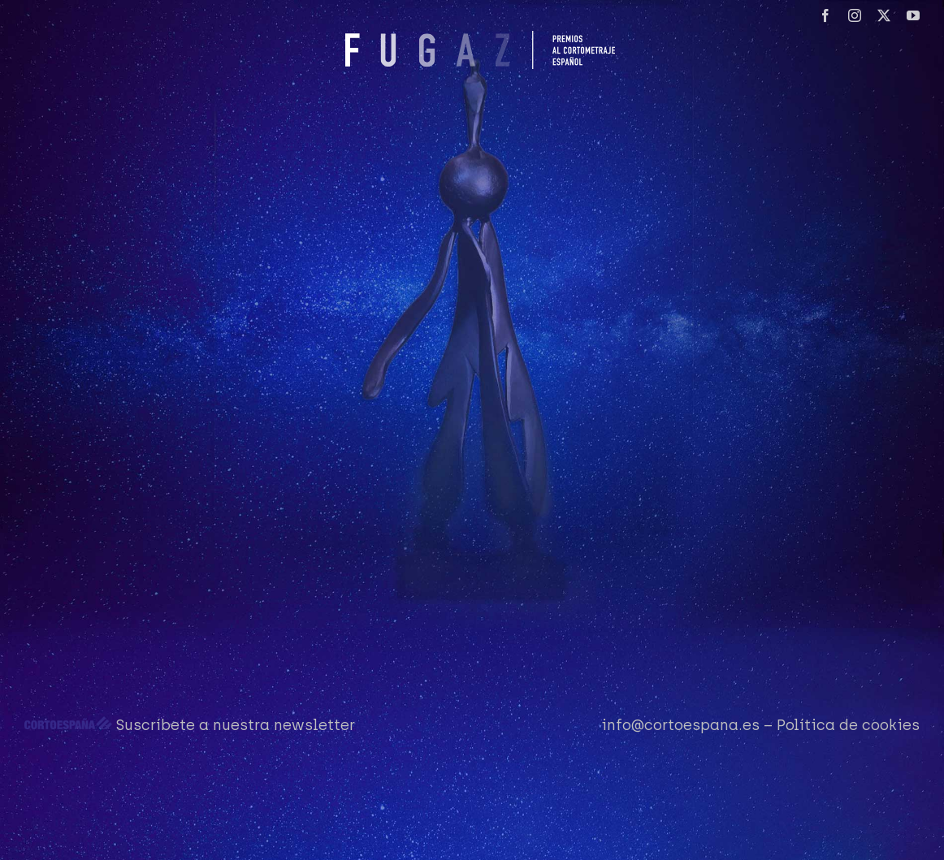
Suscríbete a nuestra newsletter (235, 725)
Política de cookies (848, 725)
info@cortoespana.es (680, 725)
